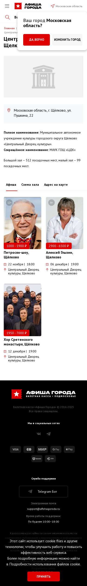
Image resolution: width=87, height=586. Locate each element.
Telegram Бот (42, 491)
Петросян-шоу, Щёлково (16, 254)
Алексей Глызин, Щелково (59, 254)
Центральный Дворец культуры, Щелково (21, 271)
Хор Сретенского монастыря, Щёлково (22, 341)
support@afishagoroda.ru (43, 509)
